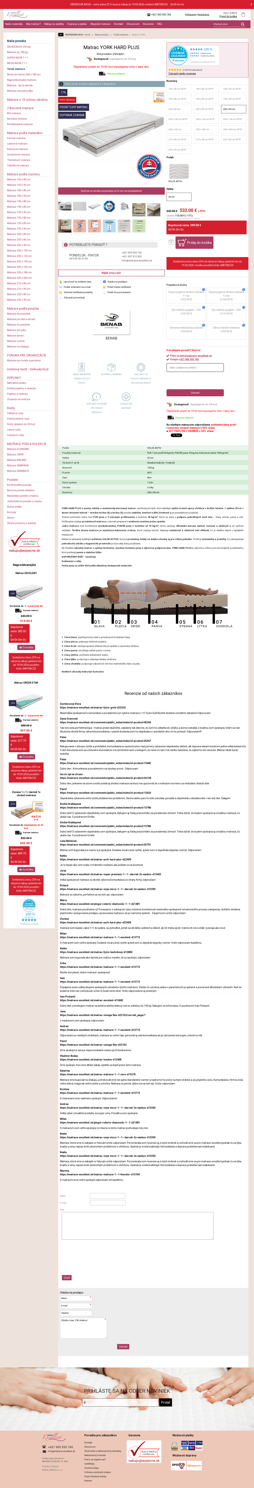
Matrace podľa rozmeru (23, 174)
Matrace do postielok (18, 313)
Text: (62, 1209)
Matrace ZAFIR (15, 454)
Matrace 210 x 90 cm (18, 288)
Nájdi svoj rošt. (111, 273)
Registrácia (203, 14)
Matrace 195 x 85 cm (18, 223)
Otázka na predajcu (117, 281)
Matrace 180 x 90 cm (18, 195)
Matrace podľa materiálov (25, 133)
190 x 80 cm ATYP (177, 89)
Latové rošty (14, 429)
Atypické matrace (100, 24)
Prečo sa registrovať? (95, 1459)
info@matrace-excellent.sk (196, 355)
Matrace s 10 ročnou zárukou (27, 99)
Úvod (87, 34)
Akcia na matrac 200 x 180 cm (24, 74)
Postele (12, 480)
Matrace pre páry (16, 330)
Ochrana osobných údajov (97, 1472)
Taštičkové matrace (18, 165)
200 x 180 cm (202, 129)
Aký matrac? (33, 24)
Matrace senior (15, 335)
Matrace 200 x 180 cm (19, 272)
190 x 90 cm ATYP (232, 89)
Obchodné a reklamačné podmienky (102, 1451)
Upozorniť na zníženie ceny (77, 281)
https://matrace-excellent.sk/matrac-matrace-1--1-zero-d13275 (98, 1074)
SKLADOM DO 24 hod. (19, 46)
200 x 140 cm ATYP (232, 119)
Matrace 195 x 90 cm (18, 228)
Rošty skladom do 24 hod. (21, 424)
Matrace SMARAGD (18, 465)
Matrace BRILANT (17, 460)
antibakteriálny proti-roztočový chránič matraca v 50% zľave (202, 426)
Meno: (63, 1196)
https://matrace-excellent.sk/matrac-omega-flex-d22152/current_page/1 (103, 1015)
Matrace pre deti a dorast (21, 319)
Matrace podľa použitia (23, 308)
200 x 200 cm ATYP (232, 129)
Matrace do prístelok (18, 324)
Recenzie (148, 24)
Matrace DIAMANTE (18, 471)
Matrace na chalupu (18, 346)
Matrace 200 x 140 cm (19, 261)
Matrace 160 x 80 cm (18, 179)
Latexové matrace (17, 143)
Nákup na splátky (54, 24)
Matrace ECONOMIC (18, 449)
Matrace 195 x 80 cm (18, 217)
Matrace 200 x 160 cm (19, 267)
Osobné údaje (91, 1468)
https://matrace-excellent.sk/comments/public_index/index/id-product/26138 (105, 778)
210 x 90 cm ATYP (204, 139)
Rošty (11, 408)
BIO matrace (14, 113)
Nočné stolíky (14, 506)
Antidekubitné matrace (20, 124)
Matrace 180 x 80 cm (18, 190)
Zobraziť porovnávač (74, 297)
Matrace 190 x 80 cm (18, 201)
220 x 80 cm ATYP (232, 139)
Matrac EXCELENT (26, 573)
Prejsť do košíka (228, 16)
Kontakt (118, 24)
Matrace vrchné (16, 341)
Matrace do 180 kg (17, 52)
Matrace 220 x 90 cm (18, 299)
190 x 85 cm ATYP (204, 89)
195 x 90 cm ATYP (232, 99)
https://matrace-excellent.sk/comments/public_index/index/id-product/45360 (105, 722)
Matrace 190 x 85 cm (18, 206)
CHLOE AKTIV (179, 173)
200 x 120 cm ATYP (205, 119)
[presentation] (193, 380)
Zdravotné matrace (20, 108)
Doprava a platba (77, 24)
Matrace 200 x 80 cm (18, 234)
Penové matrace (16, 138)
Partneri (88, 1480)
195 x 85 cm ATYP (204, 99)
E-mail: (63, 1202)
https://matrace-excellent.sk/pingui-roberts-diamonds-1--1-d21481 (100, 904)
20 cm (171, 197)
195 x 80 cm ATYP (177, 99)
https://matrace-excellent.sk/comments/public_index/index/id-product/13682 (105, 763)
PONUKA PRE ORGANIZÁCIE (26, 355)
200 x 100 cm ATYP (177, 119)
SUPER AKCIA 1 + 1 (17, 57)
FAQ (159, 24)
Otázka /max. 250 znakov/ (83, 1328)
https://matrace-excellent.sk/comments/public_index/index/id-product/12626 (105, 792)
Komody (11, 512)
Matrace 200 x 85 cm (18, 239)
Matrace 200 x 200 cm (19, 277)
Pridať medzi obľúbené (119, 287)
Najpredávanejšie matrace (21, 80)
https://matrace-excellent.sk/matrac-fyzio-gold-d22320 (93, 707)
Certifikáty (89, 1463)
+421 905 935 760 (189, 359)
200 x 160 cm (175, 129)
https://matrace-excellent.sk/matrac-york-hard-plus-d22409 (95, 859)
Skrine (10, 517)
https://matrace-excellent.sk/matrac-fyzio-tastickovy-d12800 (96, 952)
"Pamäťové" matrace (19, 160)
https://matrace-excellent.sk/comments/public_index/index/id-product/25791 (105, 844)
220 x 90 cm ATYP (177, 149)
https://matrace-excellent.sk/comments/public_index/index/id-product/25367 (105, 741)
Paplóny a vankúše (17, 393)
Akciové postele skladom (21, 490)
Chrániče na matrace (18, 399)
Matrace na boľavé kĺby (20, 90)
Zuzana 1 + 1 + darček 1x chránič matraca (26, 794)
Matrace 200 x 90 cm (18, 245)
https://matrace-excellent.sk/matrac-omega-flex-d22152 (93, 1044)
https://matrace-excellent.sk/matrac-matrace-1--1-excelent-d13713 (100, 937)
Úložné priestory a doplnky (21, 523)
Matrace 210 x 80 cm (18, 283)
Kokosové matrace (17, 149)
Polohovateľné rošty (18, 418)
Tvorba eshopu (50, 1466)
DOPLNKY (14, 378)
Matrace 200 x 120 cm (19, 256)
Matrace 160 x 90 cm (18, 185)
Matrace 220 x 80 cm (18, 294)
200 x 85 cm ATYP (204, 109)
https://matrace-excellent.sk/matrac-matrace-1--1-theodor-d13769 (100, 1174)
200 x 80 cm (174, 109)
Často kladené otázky (95, 1476)
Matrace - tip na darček (20, 85)
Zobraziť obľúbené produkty (78, 292)
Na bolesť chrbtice (17, 118)
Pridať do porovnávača (119, 292)
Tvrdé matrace (16, 69)
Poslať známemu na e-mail (77, 287)
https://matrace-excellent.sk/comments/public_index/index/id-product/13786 (105, 807)
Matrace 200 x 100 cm (19, 250)
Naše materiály (14, 24)
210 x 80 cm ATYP (177, 139)
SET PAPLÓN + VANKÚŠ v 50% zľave (191, 431)
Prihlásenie (190, 14)
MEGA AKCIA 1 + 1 (17, 63)
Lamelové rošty (15, 435)
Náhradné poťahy (16, 382)
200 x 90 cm (229, 109)
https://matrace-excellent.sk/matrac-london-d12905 (91, 1059)
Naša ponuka (16, 41)
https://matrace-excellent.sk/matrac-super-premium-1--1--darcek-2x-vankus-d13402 (110, 874)
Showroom (133, 24)
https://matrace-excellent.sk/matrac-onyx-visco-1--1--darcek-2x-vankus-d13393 (108, 889)
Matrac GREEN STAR (26, 682)
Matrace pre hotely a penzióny (24, 360)
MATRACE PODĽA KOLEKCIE (26, 444)
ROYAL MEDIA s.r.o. (52, 1470)
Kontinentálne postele (19, 484)
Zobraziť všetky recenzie (182, 73)
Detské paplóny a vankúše (21, 388)
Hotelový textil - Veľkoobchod (27, 369)
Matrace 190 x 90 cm (18, 212)
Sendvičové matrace (18, 154)
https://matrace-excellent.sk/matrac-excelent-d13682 (91, 1000)
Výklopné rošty (15, 413)
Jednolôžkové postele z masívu (24, 501)
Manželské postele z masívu (22, 495)
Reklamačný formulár (95, 1455)
